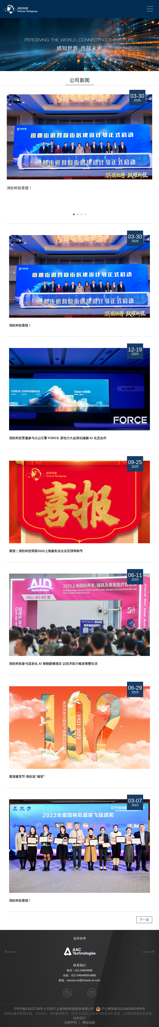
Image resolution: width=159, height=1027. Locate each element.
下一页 (144, 920)
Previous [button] (11, 951)
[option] (79, 201)
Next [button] (150, 201)
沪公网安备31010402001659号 (123, 1008)
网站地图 (88, 1022)
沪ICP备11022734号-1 (30, 1008)
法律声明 (70, 1022)
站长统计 (79, 1018)
